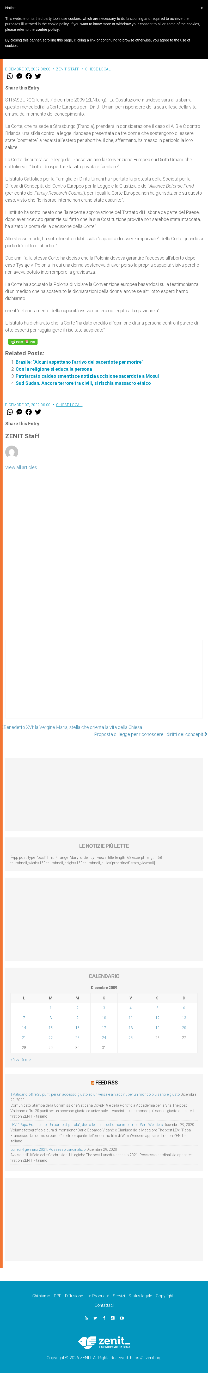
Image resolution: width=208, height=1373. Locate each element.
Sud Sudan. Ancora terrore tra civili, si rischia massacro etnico (83, 383)
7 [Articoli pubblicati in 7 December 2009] (24, 1018)
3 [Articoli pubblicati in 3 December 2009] (104, 1008)
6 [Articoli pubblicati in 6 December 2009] (184, 1008)
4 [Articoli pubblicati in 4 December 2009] (131, 1008)
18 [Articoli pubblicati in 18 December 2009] (131, 1028)
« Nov (15, 1059)
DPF (58, 1295)
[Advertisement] (104, 684)
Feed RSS (106, 1083)
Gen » (26, 1059)
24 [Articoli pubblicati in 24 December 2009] (104, 1038)
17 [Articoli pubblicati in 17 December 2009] (104, 1028)
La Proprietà (98, 1295)
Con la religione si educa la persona (54, 369)
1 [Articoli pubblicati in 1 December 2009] (51, 1008)
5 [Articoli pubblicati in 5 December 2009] (157, 1008)
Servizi (119, 1295)
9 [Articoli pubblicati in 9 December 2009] (77, 1018)
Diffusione (74, 1295)
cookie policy (47, 29)
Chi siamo (41, 1295)
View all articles (21, 467)
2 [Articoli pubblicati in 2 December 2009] (77, 1008)
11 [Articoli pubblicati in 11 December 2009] (131, 1018)
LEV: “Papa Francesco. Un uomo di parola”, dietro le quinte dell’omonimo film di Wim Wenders (86, 1125)
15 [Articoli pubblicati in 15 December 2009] (50, 1028)
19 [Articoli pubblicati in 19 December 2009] (157, 1028)
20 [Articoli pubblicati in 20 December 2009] (184, 1028)
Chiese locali (98, 69)
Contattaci (104, 1305)
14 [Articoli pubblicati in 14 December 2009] (24, 1028)
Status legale (140, 1295)
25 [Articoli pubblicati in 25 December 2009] (131, 1038)
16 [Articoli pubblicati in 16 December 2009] (77, 1028)
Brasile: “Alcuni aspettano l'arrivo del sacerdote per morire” (79, 362)
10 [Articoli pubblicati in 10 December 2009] (104, 1018)
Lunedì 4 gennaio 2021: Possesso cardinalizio (48, 1149)
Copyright (164, 1295)
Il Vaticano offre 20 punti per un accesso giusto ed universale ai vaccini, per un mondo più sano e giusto (95, 1094)
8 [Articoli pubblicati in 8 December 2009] (51, 1018)
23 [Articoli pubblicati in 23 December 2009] (77, 1038)
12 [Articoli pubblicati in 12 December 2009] (157, 1018)
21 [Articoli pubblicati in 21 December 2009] (24, 1038)
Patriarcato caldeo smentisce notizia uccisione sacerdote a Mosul (87, 376)
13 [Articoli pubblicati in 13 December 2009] (184, 1018)
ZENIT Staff (67, 69)
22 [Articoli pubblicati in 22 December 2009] (50, 1038)
